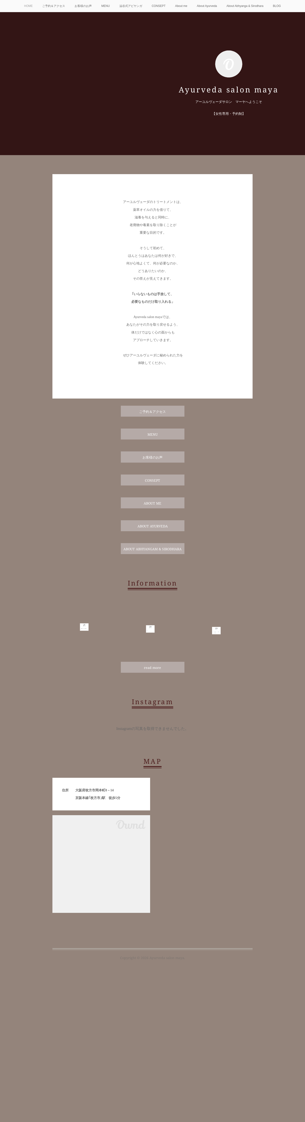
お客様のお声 (83, 6)
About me (181, 6)
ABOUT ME (152, 503)
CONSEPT (159, 6)
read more (152, 667)
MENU (105, 6)
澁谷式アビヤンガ (130, 6)
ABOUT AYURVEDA (152, 526)
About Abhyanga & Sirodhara (245, 6)
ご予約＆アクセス (53, 6)
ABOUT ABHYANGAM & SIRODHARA (152, 549)
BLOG (277, 6)
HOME (28, 6)
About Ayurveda (207, 6)
